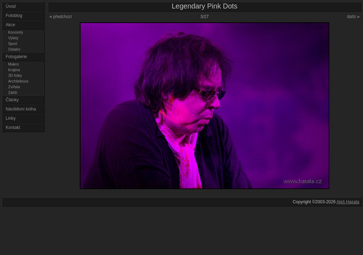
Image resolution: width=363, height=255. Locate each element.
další (353, 16)
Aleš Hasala (347, 201)
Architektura (18, 81)
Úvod (11, 6)
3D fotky (15, 75)
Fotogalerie (16, 56)
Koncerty (15, 32)
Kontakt (13, 127)
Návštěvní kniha (21, 109)
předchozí (61, 16)
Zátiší (12, 92)
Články (12, 99)
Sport (12, 43)
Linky (11, 118)
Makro (13, 64)
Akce (10, 24)
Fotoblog (14, 15)
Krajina (14, 70)
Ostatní (14, 49)
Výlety (13, 38)
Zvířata (14, 87)
